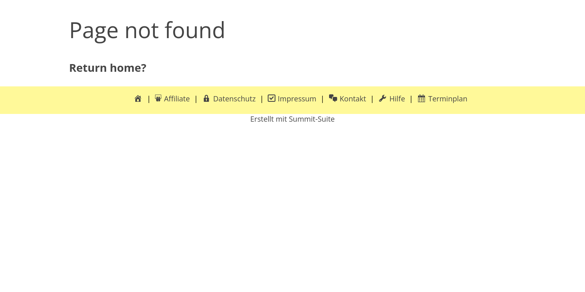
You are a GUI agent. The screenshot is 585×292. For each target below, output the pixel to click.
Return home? (107, 67)
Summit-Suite (312, 119)
